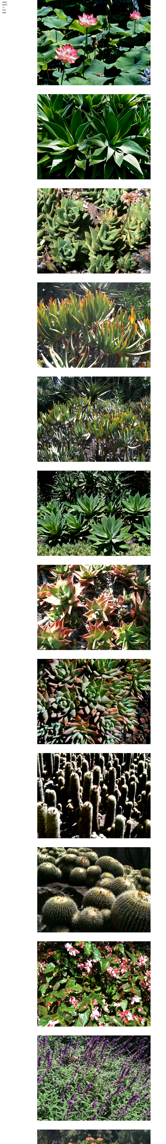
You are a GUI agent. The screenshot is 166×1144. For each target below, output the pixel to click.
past (4, 10)
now (4, 13)
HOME (4, 2)
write (4, 5)
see (3, 8)
